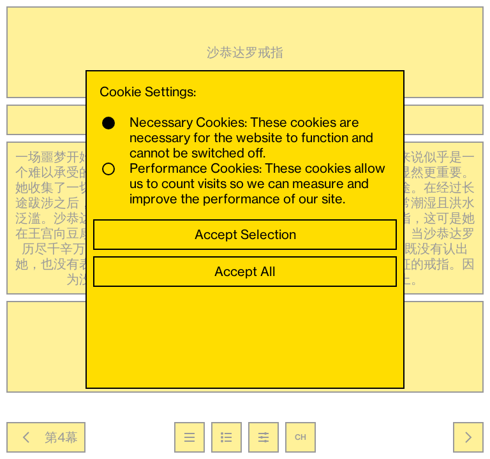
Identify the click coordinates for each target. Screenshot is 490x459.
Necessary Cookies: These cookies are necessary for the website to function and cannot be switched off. (237, 138)
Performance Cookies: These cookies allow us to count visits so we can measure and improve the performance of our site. (243, 184)
